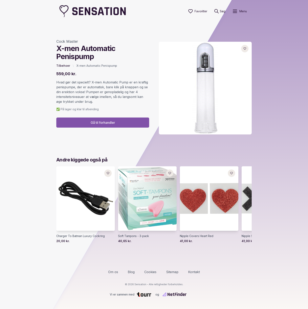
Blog (131, 272)
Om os (113, 272)
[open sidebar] (239, 11)
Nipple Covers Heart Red (196, 236)
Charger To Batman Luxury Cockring (80, 236)
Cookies (150, 272)
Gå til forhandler (103, 123)
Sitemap (172, 272)
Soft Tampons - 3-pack (133, 236)
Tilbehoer (63, 65)
